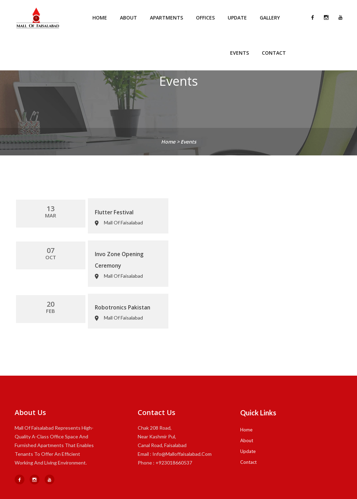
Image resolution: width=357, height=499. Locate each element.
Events (239, 52)
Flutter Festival (71, 209)
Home (99, 17)
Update (237, 17)
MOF (177, 488)
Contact (274, 52)
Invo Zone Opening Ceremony (89, 248)
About (128, 17)
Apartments (166, 17)
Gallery (270, 17)
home (169, 141)
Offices (205, 17)
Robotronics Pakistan (79, 286)
